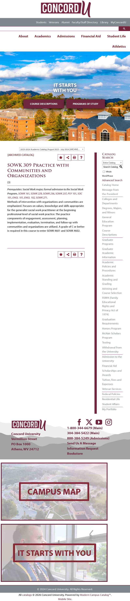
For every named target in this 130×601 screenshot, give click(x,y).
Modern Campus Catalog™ (95, 594)
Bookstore (75, 453)
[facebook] (79, 422)
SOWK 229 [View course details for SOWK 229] (36, 193)
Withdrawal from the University (112, 349)
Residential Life (111, 399)
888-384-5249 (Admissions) (88, 438)
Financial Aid (91, 36)
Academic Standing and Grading (110, 279)
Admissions (66, 36)
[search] (60, 28)
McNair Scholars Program (111, 335)
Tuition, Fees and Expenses (112, 382)
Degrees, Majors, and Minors (112, 210)
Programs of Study (85, 103)
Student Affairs (110, 404)
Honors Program (111, 328)
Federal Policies (111, 394)
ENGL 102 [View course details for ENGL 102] (29, 197)
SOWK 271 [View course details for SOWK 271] (41, 197)
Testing (106, 342)
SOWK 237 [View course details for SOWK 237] (61, 193)
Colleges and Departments (110, 201)
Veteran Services (111, 388)
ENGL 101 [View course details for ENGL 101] (17, 197)
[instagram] (108, 422)
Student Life (116, 36)
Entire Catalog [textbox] (109, 162)
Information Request (82, 448)
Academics (43, 36)
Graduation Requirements (110, 321)
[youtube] (99, 422)
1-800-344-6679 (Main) (85, 428)
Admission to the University (112, 359)
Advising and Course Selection (112, 290)
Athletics (119, 46)
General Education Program (108, 221)
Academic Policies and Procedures (109, 266)
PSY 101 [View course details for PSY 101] (72, 193)
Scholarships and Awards (112, 373)
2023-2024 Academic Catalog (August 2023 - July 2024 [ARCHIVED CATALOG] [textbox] (52, 149)
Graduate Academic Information (109, 253)
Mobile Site (64, 599)
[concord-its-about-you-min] (54, 526)
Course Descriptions (44, 103)
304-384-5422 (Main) (83, 433)
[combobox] (52, 149)
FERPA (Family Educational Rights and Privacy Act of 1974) (110, 306)
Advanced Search (112, 180)
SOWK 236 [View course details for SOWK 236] (48, 193)
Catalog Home (110, 184)
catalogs (27, 594)
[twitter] (89, 422)
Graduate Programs (107, 242)
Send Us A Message (81, 443)
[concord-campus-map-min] (54, 465)
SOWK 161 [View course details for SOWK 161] (23, 193)
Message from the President (110, 192)
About (23, 36)
